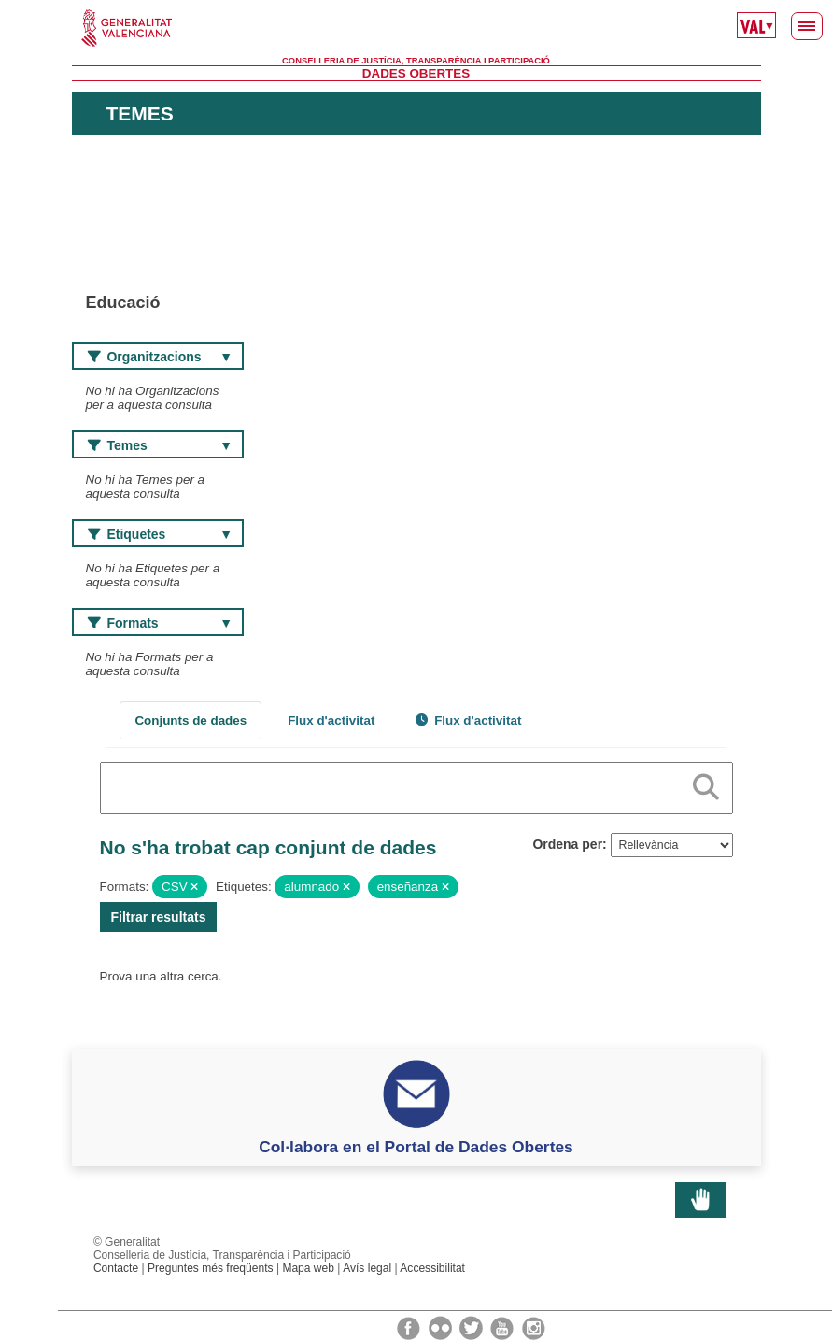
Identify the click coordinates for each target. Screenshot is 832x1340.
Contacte (115, 1268)
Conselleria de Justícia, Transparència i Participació (416, 60)
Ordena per (567, 844)
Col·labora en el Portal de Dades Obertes (416, 1146)
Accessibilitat (432, 1268)
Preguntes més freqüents (211, 1268)
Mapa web (308, 1268)
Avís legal (367, 1268)
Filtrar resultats (158, 917)
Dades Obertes (416, 73)
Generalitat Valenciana (416, 28)
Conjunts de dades (190, 720)
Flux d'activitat (331, 720)
